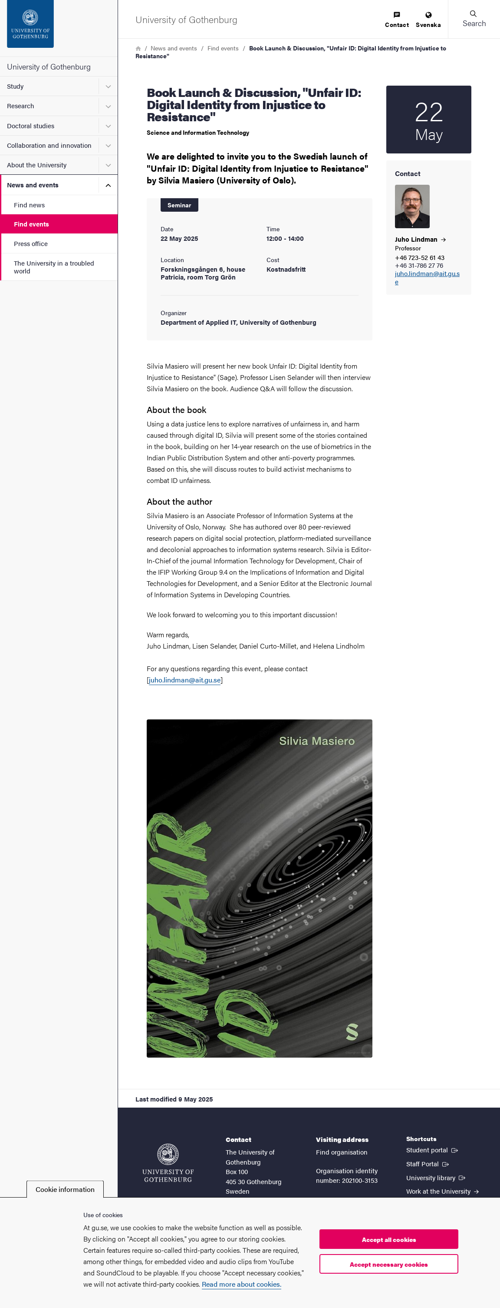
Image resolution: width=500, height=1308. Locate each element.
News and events (33, 184)
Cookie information (65, 1189)
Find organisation (342, 1151)
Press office (31, 243)
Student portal (433, 1149)
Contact (397, 20)
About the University (36, 164)
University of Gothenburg (49, 66)
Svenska (428, 20)
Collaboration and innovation (49, 145)
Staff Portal (428, 1163)
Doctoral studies (30, 125)
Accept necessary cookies (389, 1264)
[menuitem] (397, 20)
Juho (420, 239)
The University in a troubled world (54, 266)
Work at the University (442, 1190)
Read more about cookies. (241, 1284)
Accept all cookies (389, 1239)
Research (20, 105)
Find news (29, 204)
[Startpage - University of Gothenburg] (59, 28)
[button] (474, 19)
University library (436, 1177)
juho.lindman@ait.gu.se (427, 278)
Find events (31, 223)
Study (15, 85)
